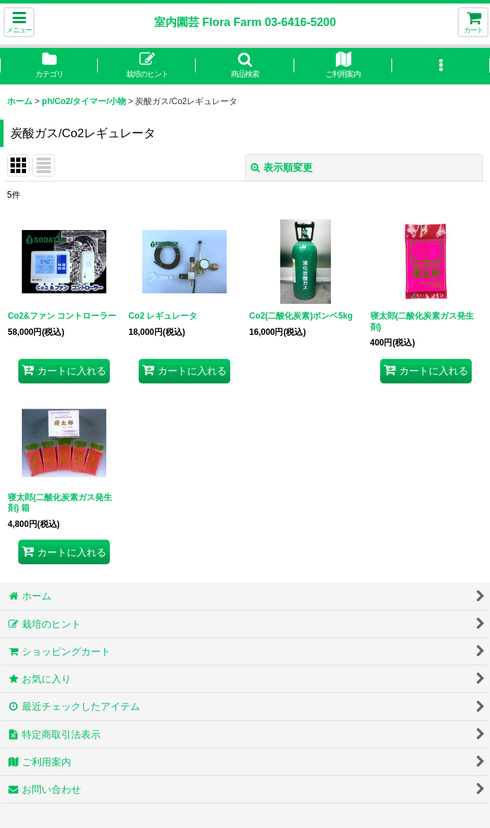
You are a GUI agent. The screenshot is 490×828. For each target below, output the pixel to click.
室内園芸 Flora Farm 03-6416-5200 (245, 21)
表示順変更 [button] (282, 167)
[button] (19, 22)
